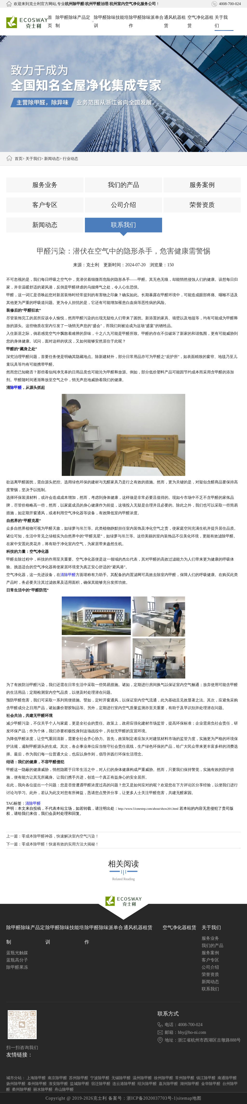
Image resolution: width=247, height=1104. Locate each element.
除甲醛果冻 (17, 967)
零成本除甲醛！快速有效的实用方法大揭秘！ (60, 844)
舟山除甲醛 (64, 1089)
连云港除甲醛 (124, 1084)
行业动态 (70, 159)
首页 (50, 21)
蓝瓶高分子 (17, 960)
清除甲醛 (68, 575)
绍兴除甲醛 (147, 1084)
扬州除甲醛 (16, 1084)
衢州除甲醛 (21, 1089)
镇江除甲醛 (206, 1078)
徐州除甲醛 (163, 1078)
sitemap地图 (189, 1098)
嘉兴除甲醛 (168, 1084)
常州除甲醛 (184, 1078)
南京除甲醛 (57, 1078)
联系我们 (123, 224)
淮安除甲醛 (58, 1084)
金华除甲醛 (210, 1084)
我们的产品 (123, 184)
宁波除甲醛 (100, 1078)
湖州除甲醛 (189, 1084)
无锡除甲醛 (121, 1078)
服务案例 (202, 184)
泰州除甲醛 (37, 1084)
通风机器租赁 (175, 21)
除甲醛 (16, 387)
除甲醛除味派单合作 (146, 21)
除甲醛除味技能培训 (111, 21)
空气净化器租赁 (200, 21)
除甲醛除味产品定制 (74, 21)
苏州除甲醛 (78, 1078)
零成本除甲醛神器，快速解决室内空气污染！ (60, 836)
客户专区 (44, 204)
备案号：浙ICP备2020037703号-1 (142, 1098)
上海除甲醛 (36, 1078)
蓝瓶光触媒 (17, 952)
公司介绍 (123, 204)
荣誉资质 (202, 204)
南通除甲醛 (227, 1078)
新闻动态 (52, 159)
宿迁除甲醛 (100, 1084)
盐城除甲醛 (79, 1084)
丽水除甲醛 (43, 1089)
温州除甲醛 (142, 1078)
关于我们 (224, 21)
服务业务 (44, 184)
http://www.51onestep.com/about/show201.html (148, 808)
